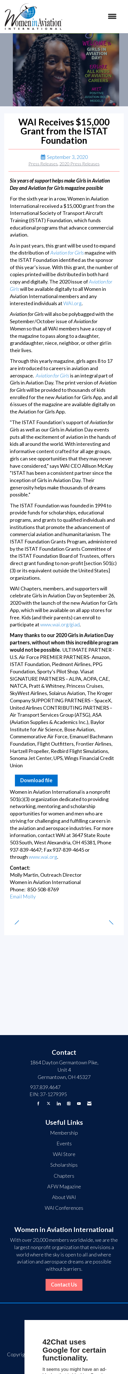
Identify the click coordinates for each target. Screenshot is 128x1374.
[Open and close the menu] (93, 16)
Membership (64, 1133)
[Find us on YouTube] (79, 1103)
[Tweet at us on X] (48, 1103)
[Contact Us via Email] (89, 1103)
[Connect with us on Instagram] (68, 1103)
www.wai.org (43, 857)
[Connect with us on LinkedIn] (58, 1103)
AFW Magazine (64, 1186)
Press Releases (43, 163)
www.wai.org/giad (60, 624)
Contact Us (64, 1284)
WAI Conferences (64, 1208)
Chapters (64, 1176)
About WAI (64, 1197)
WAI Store (64, 1154)
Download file (36, 780)
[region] (113, 919)
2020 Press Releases (79, 163)
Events (64, 1143)
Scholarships (64, 1165)
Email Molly (23, 896)
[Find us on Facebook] (38, 1103)
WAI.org (72, 303)
